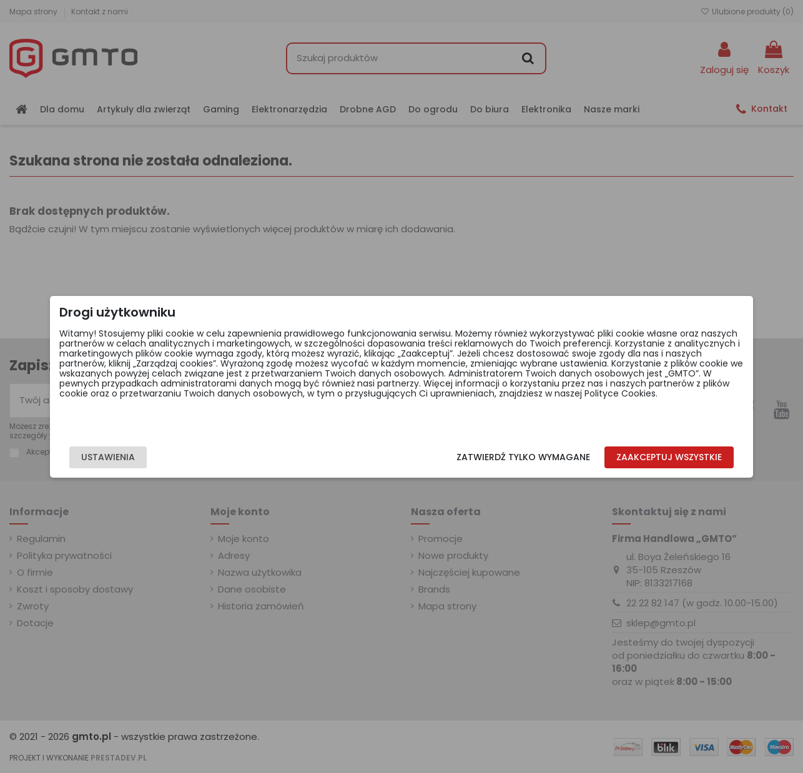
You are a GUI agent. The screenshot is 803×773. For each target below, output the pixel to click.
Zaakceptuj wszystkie (622, 457)
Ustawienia (155, 457)
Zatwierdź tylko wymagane (477, 457)
